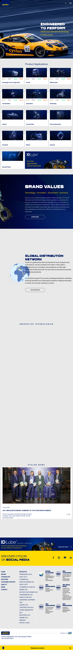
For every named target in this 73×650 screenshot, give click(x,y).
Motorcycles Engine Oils (28, 592)
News (3, 587)
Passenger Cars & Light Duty (11, 82)
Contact (4, 589)
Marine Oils (23, 617)
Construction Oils (26, 607)
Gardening (53, 103)
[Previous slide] (33, 55)
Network (4, 579)
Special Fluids (6, 167)
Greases (52, 145)
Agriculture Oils (25, 597)
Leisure (4, 124)
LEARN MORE (35, 217)
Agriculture (29, 103)
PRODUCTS (23, 572)
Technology (5, 577)
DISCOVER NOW (63, 547)
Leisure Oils (23, 605)
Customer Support (8, 582)
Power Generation (55, 124)
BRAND (3, 574)
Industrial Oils (24, 615)
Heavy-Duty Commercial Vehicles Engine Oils (27, 587)
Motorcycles (54, 82)
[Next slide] (40, 55)
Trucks (28, 82)
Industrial (5, 145)
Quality (4, 584)
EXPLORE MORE (35, 290)
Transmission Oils (26, 594)
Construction (30, 124)
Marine (28, 145)
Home (3, 572)
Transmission (6, 103)
